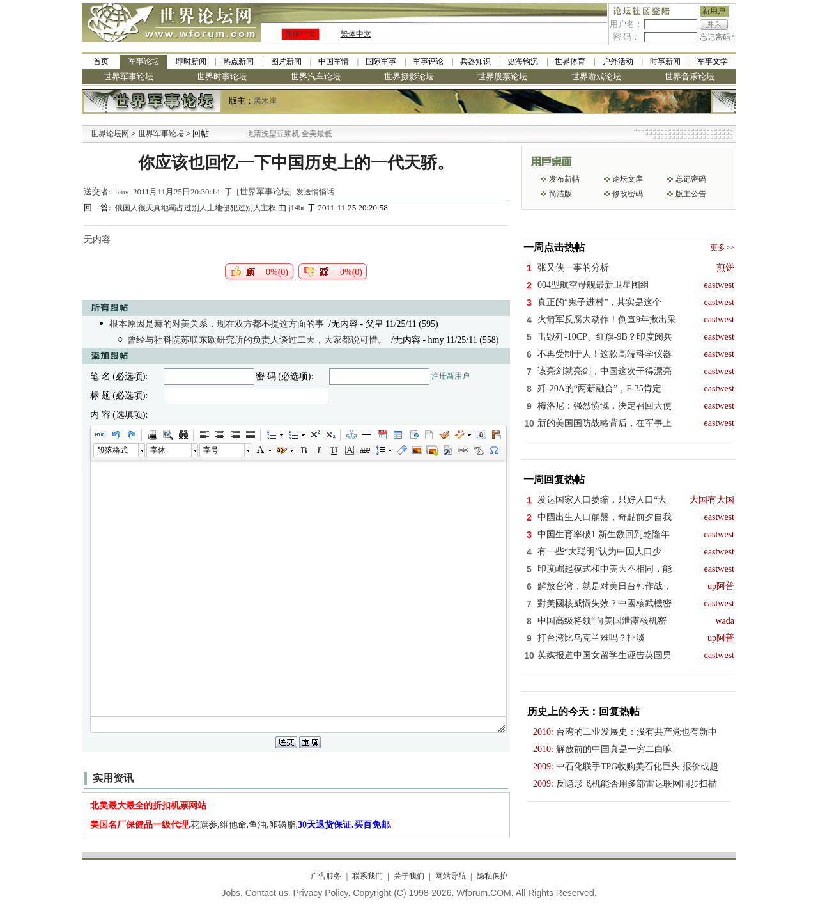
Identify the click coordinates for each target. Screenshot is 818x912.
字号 (211, 450)
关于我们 (409, 876)
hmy (121, 191)
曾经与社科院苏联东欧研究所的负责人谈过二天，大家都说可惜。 (257, 340)
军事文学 (712, 61)
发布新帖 (564, 179)
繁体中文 (356, 33)
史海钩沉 (522, 61)
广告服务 (326, 876)
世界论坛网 (110, 133)
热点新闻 (238, 61)
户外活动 (618, 61)
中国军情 (333, 61)
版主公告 (690, 193)
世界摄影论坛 (409, 76)
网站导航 (450, 876)
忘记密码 (690, 179)
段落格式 (112, 450)
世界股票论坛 (502, 76)
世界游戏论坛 (596, 76)
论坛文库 (627, 179)
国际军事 (381, 61)
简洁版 (560, 193)
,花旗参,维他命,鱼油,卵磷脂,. (241, 824)
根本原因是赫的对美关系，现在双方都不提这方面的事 (216, 324)
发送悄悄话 (315, 191)
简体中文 (300, 33)
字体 (158, 450)
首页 (101, 61)
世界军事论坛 (128, 76)
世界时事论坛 (222, 76)
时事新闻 (665, 61)
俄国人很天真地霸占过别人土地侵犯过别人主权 (196, 207)
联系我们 (367, 876)
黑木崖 (265, 101)
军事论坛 (143, 61)
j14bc (296, 207)
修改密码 (627, 193)
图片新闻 (286, 61)
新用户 (713, 10)
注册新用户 (450, 376)
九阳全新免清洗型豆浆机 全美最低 (287, 133)
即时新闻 (191, 61)
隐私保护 (492, 876)
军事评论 (428, 61)
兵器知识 (475, 61)
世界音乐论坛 (689, 76)
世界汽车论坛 (316, 76)
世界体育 (570, 61)
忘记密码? (717, 37)
